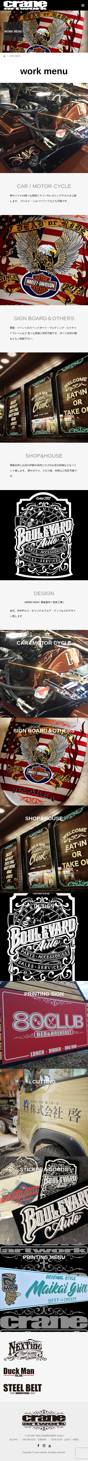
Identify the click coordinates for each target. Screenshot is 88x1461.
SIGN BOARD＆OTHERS (44, 318)
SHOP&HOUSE (44, 456)
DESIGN (44, 593)
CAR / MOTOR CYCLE (44, 186)
